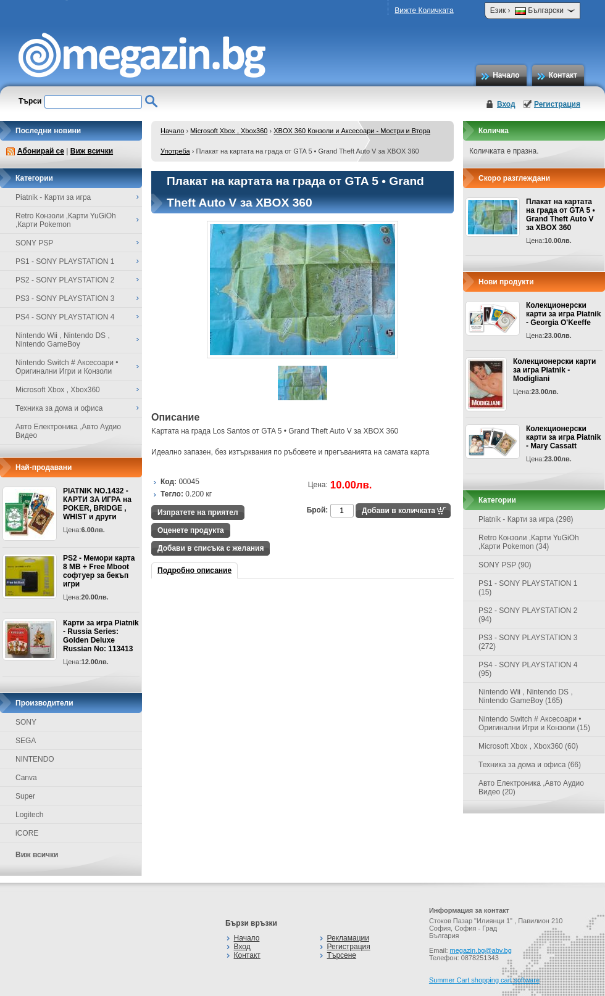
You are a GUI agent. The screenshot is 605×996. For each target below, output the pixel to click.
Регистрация (557, 104)
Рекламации (348, 938)
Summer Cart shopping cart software (484, 980)
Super (25, 796)
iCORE (26, 833)
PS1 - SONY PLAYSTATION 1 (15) (528, 587)
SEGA (25, 740)
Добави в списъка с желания (210, 548)
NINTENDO (34, 759)
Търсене (341, 955)
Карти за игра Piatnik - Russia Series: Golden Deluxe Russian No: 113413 (101, 636)
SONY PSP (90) (505, 565)
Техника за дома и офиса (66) (529, 764)
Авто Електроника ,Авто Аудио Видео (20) (531, 787)
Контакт (563, 75)
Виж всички (91, 151)
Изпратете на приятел (197, 512)
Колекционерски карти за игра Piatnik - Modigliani (554, 370)
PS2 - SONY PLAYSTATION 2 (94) (528, 615)
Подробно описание (194, 570)
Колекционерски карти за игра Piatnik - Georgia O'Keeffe (563, 314)
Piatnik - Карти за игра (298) (526, 519)
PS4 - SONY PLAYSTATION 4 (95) (528, 669)
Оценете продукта (190, 530)
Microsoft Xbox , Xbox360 (228, 130)
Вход (506, 104)
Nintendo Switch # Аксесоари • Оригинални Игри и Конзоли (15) (534, 723)
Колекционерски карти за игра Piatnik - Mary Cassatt (563, 437)
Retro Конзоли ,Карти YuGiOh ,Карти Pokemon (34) (528, 542)
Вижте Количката (423, 10)
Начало (506, 75)
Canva (26, 777)
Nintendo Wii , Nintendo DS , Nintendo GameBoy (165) (525, 696)
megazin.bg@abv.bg (481, 950)
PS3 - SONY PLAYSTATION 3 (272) (528, 642)
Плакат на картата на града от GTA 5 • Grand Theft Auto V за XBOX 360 (560, 214)
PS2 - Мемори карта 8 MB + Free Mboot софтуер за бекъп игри (99, 571)
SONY (25, 722)
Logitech (29, 814)
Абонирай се (40, 151)
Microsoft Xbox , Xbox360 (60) (528, 746)
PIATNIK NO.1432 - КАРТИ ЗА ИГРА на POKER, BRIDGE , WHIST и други (97, 504)
